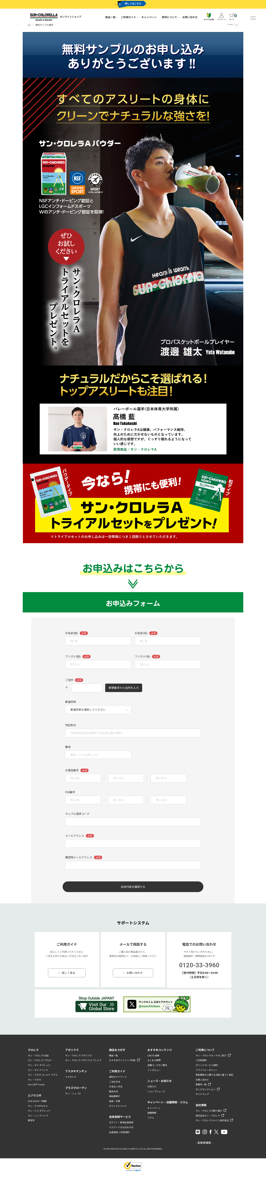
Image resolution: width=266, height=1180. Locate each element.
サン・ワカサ (34, 1085)
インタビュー (154, 1076)
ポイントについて (118, 1111)
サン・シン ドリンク (38, 1121)
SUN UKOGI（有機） (38, 1107)
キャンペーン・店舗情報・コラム (167, 1108)
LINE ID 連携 (153, 1061)
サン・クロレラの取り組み (209, 1116)
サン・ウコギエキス (38, 1111)
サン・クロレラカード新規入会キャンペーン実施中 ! (119, 4)
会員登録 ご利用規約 (119, 1138)
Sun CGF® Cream (36, 1090)
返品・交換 (114, 1107)
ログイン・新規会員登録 (121, 1128)
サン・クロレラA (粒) (38, 1061)
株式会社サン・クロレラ (208, 1121)
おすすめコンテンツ (159, 1056)
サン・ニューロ (73, 1099)
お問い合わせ (190, 17)
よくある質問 (154, 1066)
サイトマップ (202, 1100)
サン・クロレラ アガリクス (78, 1061)
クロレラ (33, 1056)
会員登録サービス (120, 1123)
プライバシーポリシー (207, 1076)
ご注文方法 (114, 1087)
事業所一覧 (201, 1090)
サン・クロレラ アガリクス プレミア (83, 1066)
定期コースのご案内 (157, 1071)
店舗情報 (151, 1118)
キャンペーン (149, 17)
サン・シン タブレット (39, 1116)
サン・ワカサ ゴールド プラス (43, 1080)
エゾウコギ (34, 1101)
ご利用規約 (201, 1066)
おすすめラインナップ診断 (122, 1066)
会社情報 (201, 1111)
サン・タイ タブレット (39, 1071)
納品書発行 (114, 1102)
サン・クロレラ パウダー (40, 1066)
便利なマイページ (118, 1082)
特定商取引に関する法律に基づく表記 (214, 1080)
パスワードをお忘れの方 (121, 1133)
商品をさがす (117, 1056)
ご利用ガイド (128, 17)
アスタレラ (70, 1082)
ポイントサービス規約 (207, 1071)
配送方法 (113, 1097)
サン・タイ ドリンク (38, 1076)
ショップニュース (156, 1097)
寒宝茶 (31, 1126)
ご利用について (205, 1056)
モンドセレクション (205, 1095)
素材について (169, 17)
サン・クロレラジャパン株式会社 (212, 1126)
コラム (150, 1123)
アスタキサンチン (76, 1077)
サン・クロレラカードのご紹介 (211, 1061)
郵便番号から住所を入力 (124, 693)
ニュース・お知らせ (159, 1087)
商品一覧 (110, 17)
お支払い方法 (115, 1092)
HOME (230, 29)
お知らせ (151, 1092)
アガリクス (72, 1056)
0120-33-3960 (199, 971)
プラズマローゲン (76, 1094)
